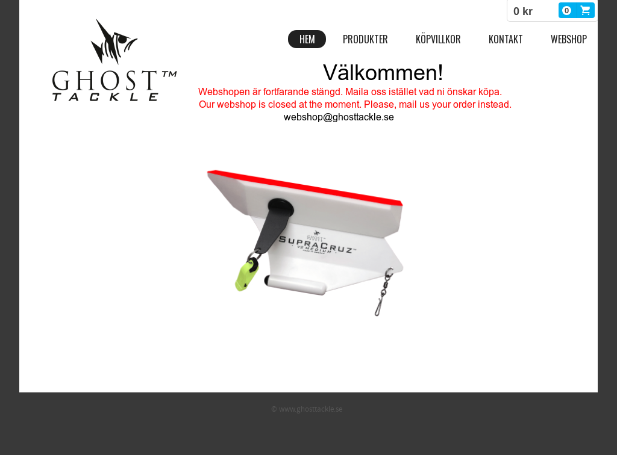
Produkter (365, 39)
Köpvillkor (438, 39)
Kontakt (506, 39)
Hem (307, 39)
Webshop (569, 39)
